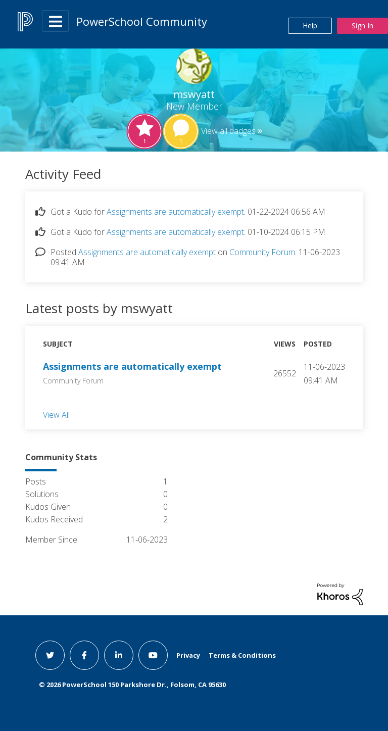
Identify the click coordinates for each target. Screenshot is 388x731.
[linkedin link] (118, 655)
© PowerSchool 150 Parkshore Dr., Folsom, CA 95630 (132, 684)
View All (56, 414)
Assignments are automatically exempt (175, 211)
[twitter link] (50, 655)
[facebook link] (84, 655)
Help (310, 25)
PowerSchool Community (141, 21)
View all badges (228, 130)
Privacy (188, 655)
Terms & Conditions (242, 655)
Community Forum (262, 252)
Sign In (362, 25)
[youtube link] (153, 655)
